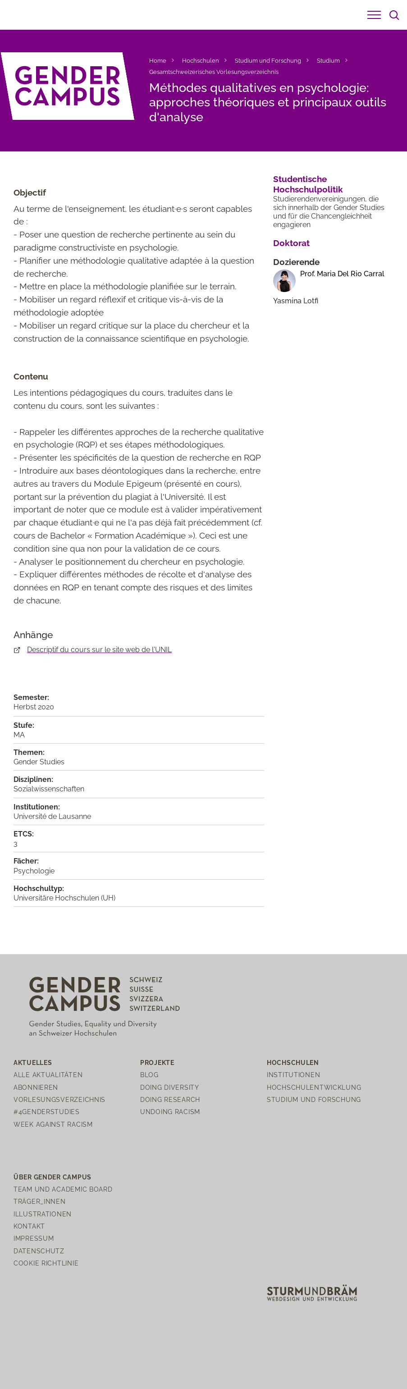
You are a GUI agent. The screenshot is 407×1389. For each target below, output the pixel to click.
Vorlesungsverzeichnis (59, 1099)
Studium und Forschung (268, 60)
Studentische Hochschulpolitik (308, 184)
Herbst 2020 (34, 707)
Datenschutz (39, 1251)
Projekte (157, 1062)
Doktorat (291, 243)
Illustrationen (43, 1214)
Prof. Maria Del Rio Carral (342, 274)
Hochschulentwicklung (314, 1087)
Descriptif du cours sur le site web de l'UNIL (99, 649)
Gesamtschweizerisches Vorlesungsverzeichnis (214, 72)
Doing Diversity (169, 1087)
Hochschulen (200, 60)
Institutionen (293, 1074)
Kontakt (29, 1226)
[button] (374, 15)
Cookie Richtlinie (46, 1263)
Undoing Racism (170, 1111)
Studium (328, 60)
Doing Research (170, 1099)
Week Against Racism (53, 1124)
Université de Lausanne (52, 816)
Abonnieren (36, 1087)
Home (157, 60)
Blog (149, 1074)
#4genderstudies (47, 1111)
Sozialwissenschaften (49, 789)
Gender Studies (39, 762)
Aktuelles (33, 1062)
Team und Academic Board (63, 1189)
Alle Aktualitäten (48, 1074)
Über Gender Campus (52, 1177)
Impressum (34, 1238)
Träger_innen (40, 1201)
